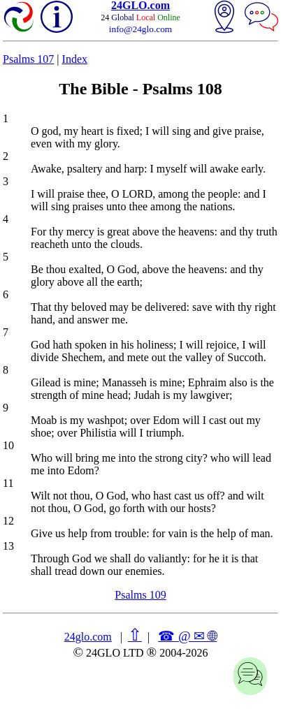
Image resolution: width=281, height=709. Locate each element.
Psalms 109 (140, 595)
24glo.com (88, 637)
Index (74, 59)
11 (8, 483)
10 (8, 445)
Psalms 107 (28, 59)
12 (8, 521)
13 (8, 546)
